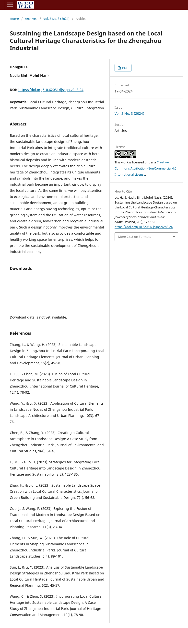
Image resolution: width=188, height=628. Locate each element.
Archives (31, 18)
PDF (124, 68)
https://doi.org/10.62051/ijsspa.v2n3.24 (50, 89)
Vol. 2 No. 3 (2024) (56, 18)
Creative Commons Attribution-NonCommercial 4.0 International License (145, 168)
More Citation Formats (134, 236)
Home (14, 18)
